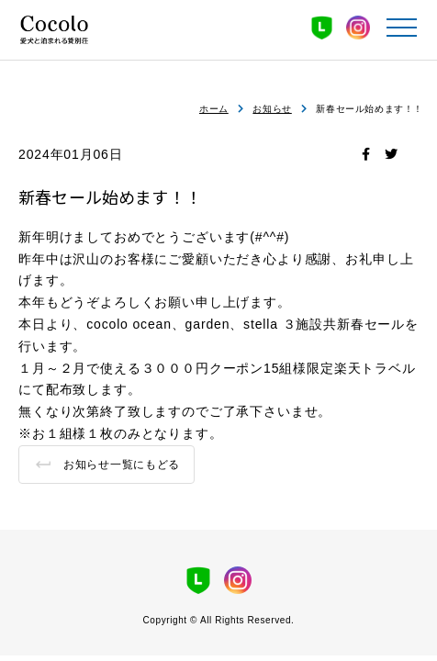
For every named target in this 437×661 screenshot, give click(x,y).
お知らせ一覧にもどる (121, 464)
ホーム (214, 109)
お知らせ (271, 109)
